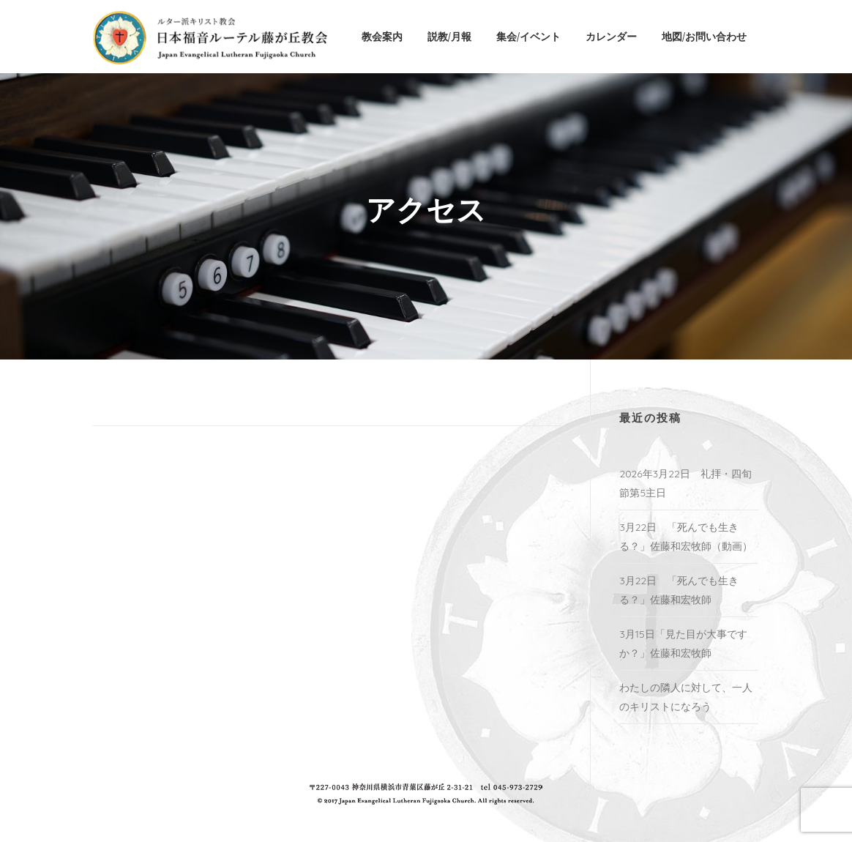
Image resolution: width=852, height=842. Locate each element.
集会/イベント (528, 36)
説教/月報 (449, 36)
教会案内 (382, 36)
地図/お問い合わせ (704, 36)
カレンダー (611, 36)
